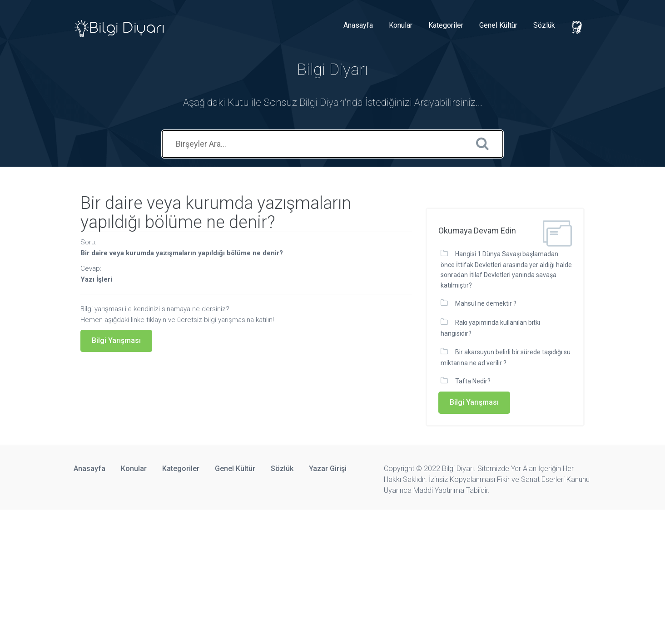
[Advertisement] (272, 573)
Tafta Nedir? (473, 381)
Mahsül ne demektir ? (485, 303)
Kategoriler (445, 25)
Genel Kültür (498, 25)
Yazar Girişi (328, 468)
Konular (400, 25)
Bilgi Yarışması (116, 340)
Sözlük (544, 25)
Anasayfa (358, 25)
